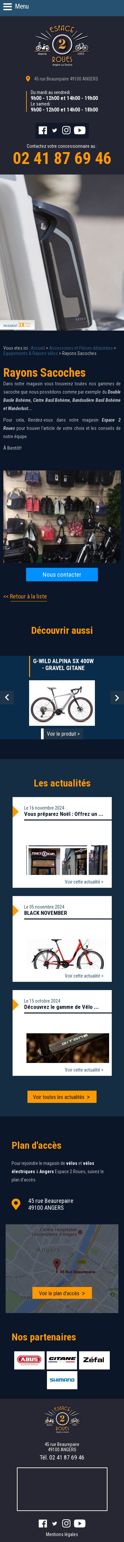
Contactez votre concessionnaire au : (62, 156)
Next (117, 697)
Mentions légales (62, 1534)
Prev (7, 697)
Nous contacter (62, 574)
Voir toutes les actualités (58, 1097)
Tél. (62, 1457)
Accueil (38, 348)
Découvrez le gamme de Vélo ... (61, 1007)
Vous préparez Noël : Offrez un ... (63, 814)
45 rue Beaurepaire (66, 78)
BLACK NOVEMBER (45, 913)
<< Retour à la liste (25, 596)
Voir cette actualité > (84, 881)
